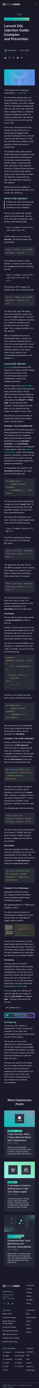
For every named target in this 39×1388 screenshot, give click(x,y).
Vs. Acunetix (7, 1344)
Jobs (27, 1351)
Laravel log (18, 978)
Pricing (28, 1295)
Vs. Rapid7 (18, 1355)
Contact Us (29, 1358)
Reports (28, 1324)
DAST (19, 1123)
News (28, 1317)
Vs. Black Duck (20, 1344)
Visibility (29, 1284)
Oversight (29, 1292)
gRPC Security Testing (9, 1326)
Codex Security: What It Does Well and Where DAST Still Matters (19, 1129)
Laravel (7, 366)
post (12, 357)
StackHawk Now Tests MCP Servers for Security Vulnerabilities (19, 1235)
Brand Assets (30, 1362)
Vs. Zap (5, 1362)
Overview (29, 1281)
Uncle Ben (22, 93)
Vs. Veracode (19, 1358)
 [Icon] (36, 4)
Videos (28, 1320)
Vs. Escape (18, 1351)
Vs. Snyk (5, 1358)
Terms (4, 1379)
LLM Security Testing (9, 1319)
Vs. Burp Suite (19, 1347)
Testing (28, 1288)
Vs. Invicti (6, 1355)
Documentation (31, 1309)
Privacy (11, 1379)
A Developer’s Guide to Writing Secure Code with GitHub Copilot (18, 1180)
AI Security (12, 1123)
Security (29, 1355)
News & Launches (14, 1229)
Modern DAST (7, 1306)
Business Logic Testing (9, 1333)
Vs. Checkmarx (7, 1351)
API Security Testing (16, 1227)
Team (28, 1347)
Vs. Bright (6, 1347)
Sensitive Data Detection (10, 1322)
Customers (29, 1344)
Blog (20, 14)
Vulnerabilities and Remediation (17, 19)
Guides (28, 1313)
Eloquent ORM (26, 385)
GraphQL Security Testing (10, 1330)
